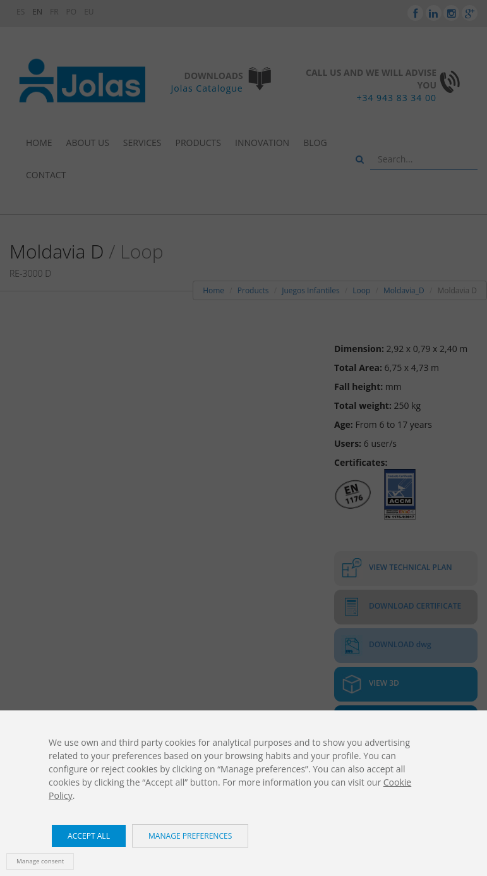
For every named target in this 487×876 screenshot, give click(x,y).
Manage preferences (190, 835)
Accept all (89, 835)
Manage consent (40, 861)
